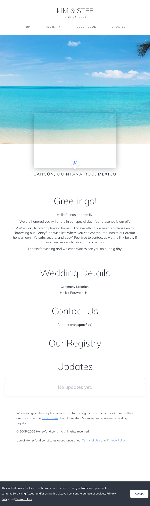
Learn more (50, 418)
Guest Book (86, 26)
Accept (139, 493)
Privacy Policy (116, 440)
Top (27, 26)
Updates (119, 26)
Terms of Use (91, 440)
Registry (53, 26)
